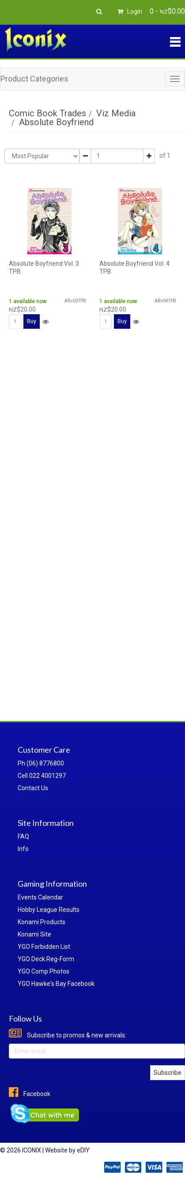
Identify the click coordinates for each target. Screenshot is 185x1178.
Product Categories (34, 78)
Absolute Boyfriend (56, 122)
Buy (31, 321)
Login (128, 11)
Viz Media (116, 113)
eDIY (83, 1150)
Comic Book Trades (47, 113)
